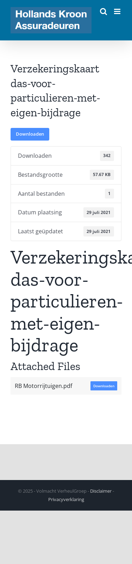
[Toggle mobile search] (103, 11)
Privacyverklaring (66, 499)
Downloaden (30, 134)
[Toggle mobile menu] (117, 11)
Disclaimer (101, 491)
